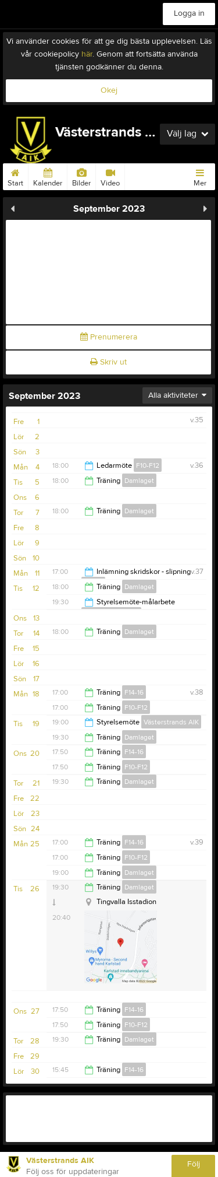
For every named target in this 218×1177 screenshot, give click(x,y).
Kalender (47, 175)
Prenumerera (108, 337)
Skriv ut (108, 362)
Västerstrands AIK (171, 722)
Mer (200, 175)
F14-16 (134, 692)
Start (15, 175)
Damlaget (139, 480)
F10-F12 (147, 465)
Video (110, 175)
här (86, 54)
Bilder (81, 175)
